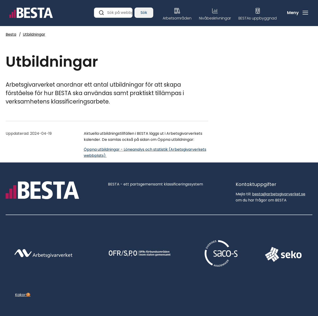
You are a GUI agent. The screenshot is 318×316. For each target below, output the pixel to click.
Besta (11, 34)
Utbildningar (34, 34)
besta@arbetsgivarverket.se (278, 194)
